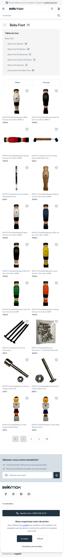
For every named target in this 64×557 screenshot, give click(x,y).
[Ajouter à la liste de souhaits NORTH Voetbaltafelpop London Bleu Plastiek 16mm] (56, 398)
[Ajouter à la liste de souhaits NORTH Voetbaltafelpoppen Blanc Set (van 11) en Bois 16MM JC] (27, 90)
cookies (25, 525)
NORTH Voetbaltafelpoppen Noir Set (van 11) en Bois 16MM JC (46, 120)
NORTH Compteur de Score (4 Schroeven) (16, 350)
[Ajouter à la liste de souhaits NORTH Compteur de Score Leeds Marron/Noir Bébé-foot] (56, 129)
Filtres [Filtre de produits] (17, 82)
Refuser (40, 538)
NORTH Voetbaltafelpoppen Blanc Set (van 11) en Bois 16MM (16, 235)
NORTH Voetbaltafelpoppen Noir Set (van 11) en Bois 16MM (16, 273)
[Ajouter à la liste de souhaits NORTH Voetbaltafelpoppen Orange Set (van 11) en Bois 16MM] (56, 283)
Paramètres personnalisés (32, 546)
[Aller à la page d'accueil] (16, 8)
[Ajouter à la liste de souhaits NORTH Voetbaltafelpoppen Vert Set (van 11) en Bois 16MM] (27, 283)
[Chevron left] (4, 25)
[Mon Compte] (52, 8)
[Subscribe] (56, 475)
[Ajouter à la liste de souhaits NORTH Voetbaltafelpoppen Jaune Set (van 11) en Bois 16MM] (56, 244)
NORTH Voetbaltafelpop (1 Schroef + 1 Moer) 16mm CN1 (46, 389)
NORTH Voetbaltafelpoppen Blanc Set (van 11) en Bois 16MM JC (16, 120)
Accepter (24, 538)
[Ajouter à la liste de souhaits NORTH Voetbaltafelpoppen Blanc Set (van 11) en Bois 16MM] (27, 206)
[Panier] (58, 8)
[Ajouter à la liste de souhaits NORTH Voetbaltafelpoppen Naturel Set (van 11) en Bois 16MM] (56, 167)
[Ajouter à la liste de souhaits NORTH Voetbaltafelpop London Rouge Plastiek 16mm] (27, 398)
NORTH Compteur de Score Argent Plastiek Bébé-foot (16, 197)
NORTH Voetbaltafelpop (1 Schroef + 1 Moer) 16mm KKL (16, 389)
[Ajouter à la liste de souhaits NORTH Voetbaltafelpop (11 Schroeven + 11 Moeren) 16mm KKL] (56, 321)
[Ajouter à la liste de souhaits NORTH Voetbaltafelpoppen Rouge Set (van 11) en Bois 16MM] (27, 129)
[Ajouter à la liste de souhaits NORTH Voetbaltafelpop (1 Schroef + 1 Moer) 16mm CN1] (56, 359)
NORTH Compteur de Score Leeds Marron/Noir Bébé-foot (46, 158)
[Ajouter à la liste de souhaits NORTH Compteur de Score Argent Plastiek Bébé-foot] (27, 167)
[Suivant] (46, 439)
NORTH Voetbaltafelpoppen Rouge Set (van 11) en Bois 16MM (16, 158)
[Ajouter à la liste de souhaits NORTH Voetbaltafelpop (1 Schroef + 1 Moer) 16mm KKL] (27, 359)
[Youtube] (29, 494)
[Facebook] (5, 494)
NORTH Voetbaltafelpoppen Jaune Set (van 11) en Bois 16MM (46, 273)
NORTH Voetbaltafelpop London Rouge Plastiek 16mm (16, 427)
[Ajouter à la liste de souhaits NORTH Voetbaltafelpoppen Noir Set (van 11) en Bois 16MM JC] (56, 90)
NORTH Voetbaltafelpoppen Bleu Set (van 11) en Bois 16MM (46, 235)
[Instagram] (13, 494)
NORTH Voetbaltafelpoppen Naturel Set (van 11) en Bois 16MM (46, 197)
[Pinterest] (21, 494)
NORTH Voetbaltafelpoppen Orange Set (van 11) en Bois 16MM (46, 312)
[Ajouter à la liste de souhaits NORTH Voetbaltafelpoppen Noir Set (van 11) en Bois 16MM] (27, 244)
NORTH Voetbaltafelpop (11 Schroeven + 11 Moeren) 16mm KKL (46, 350)
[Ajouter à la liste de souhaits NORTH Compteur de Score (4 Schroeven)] (27, 321)
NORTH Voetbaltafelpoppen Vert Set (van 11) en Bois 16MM (16, 312)
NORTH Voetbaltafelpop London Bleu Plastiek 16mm (46, 427)
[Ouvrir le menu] (3, 8)
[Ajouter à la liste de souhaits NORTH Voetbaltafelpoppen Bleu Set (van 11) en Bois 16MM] (56, 206)
